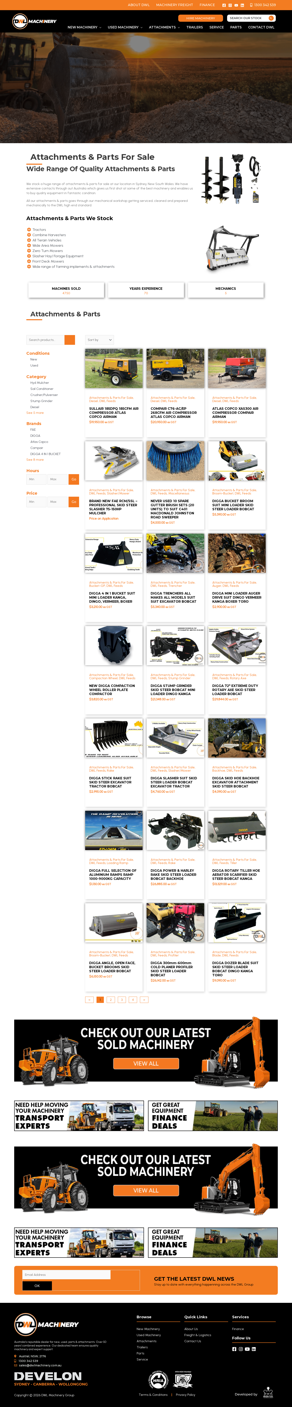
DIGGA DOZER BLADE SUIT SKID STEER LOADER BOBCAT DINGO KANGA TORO (235, 969)
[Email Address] (67, 1274)
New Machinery (148, 1329)
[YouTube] (236, 5)
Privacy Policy (186, 1395)
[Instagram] (230, 5)
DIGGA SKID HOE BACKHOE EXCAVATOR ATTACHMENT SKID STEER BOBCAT (235, 782)
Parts (140, 1353)
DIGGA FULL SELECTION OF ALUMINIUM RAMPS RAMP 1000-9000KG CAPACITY (112, 875)
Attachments (146, 1341)
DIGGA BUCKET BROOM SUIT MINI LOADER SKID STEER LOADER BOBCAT (233, 505)
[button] (200, 18)
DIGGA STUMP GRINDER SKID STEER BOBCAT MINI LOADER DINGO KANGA (173, 690)
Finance (207, 5)
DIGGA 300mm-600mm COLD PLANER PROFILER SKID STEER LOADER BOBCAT (172, 969)
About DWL (139, 5)
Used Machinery (149, 1335)
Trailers (142, 1347)
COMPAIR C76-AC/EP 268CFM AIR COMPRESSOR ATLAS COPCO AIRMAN (174, 413)
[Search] (271, 18)
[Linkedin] (242, 5)
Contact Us (192, 1341)
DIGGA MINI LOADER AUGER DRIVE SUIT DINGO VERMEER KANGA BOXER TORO (236, 597)
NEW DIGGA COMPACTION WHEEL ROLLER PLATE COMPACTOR (112, 690)
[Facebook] (224, 5)
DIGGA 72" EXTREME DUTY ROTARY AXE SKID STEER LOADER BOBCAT (235, 690)
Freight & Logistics (197, 1335)
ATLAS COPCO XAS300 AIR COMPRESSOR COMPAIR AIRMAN (235, 413)
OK (37, 1286)
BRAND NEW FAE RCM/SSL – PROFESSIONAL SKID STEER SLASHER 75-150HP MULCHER (113, 507)
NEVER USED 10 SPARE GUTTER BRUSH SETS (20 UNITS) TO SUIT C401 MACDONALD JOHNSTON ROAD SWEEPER (172, 509)
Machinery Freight (174, 5)
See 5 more (35, 413)
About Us (191, 1329)
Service (142, 1359)
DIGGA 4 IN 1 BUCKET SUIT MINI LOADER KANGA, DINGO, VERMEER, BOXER (112, 597)
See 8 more (35, 460)
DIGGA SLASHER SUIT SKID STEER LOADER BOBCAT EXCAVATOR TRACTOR (174, 782)
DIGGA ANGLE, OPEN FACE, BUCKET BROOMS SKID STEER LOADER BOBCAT (112, 967)
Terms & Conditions (153, 1395)
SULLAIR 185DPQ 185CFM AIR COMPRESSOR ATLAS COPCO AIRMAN (113, 413)
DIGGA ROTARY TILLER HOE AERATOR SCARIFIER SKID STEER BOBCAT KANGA (236, 875)
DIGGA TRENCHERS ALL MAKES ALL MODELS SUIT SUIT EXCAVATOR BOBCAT (173, 597)
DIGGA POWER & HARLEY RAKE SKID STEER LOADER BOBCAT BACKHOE (173, 875)
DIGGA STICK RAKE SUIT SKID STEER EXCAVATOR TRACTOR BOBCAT (110, 782)
